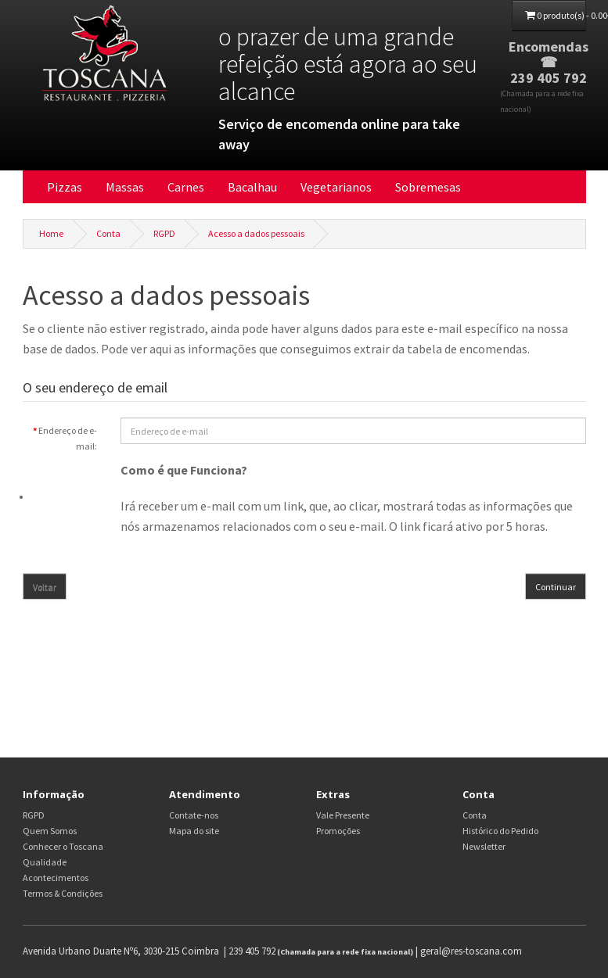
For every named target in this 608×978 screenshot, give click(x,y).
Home (51, 233)
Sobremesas (428, 187)
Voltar (44, 587)
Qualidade (45, 862)
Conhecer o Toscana (63, 846)
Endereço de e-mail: (67, 438)
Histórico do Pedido (500, 830)
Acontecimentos (55, 877)
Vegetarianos (336, 187)
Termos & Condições (63, 893)
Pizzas (64, 187)
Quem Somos (50, 830)
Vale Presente (342, 815)
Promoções (338, 830)
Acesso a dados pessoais (256, 233)
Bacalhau (252, 187)
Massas (125, 187)
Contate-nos (193, 815)
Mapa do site (194, 830)
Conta (108, 233)
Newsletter (483, 846)
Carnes (185, 187)
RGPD (164, 233)
